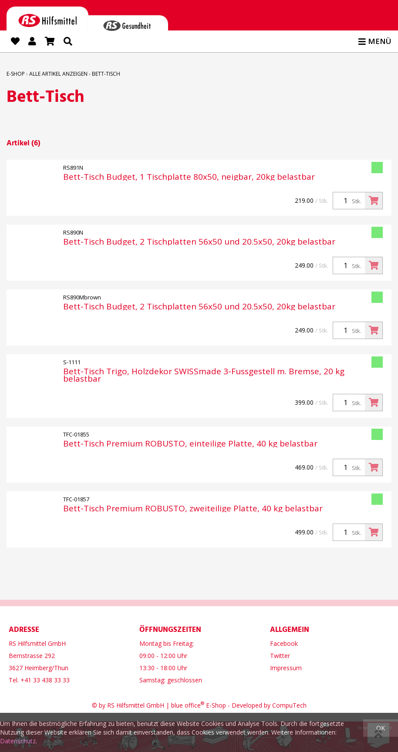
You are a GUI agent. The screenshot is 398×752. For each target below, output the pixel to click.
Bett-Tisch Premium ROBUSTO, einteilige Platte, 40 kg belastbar (190, 443)
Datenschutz (18, 741)
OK (380, 728)
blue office (187, 705)
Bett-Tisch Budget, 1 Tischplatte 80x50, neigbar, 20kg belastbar (189, 177)
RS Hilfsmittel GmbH (135, 705)
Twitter (280, 655)
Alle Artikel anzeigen (58, 73)
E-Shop (16, 73)
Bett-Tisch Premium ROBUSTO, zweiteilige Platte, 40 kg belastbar (193, 508)
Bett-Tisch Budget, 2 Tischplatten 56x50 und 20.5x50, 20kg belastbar (199, 241)
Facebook (284, 643)
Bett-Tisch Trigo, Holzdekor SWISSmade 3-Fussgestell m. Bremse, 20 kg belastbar (203, 375)
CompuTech (289, 705)
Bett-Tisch (106, 73)
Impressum (286, 668)
